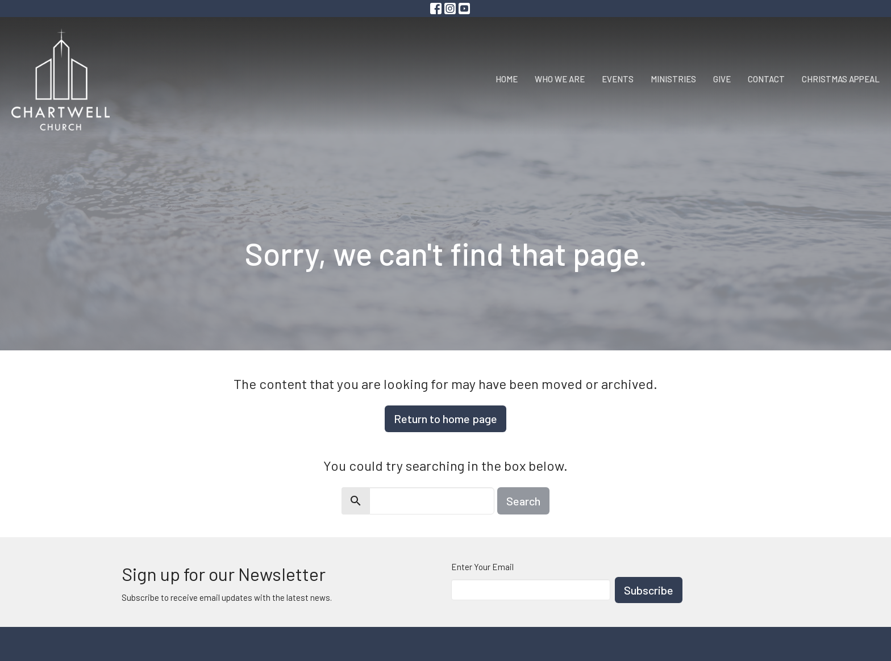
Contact (766, 79)
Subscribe (648, 590)
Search (523, 501)
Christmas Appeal (841, 79)
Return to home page (445, 418)
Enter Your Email (482, 567)
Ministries (673, 79)
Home (507, 79)
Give (722, 79)
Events (618, 79)
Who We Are (560, 79)
